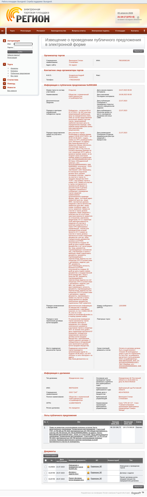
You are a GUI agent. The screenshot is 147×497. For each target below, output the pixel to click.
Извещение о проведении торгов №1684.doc (76, 466)
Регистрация (26, 31)
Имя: (9, 44)
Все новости (12, 91)
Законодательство (58, 31)
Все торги (14, 76)
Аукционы (14, 68)
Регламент (41, 31)
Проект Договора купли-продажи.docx (76, 479)
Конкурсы (14, 71)
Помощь (11, 84)
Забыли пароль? (13, 55)
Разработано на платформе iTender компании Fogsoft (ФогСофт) (105, 493)
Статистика (12, 80)
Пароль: (10, 47)
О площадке (120, 31)
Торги (12, 31)
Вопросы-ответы (79, 31)
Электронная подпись (100, 31)
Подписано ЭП (96, 466)
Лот (78, 422)
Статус (139, 422)
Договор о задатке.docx (73, 473)
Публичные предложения (20, 73)
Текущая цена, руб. (115, 422)
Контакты (135, 31)
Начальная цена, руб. (128, 422)
